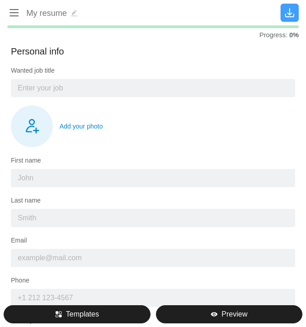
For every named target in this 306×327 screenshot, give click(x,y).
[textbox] (153, 88)
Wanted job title (33, 70)
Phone (20, 280)
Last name (25, 200)
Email (19, 240)
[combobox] (153, 88)
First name (26, 160)
